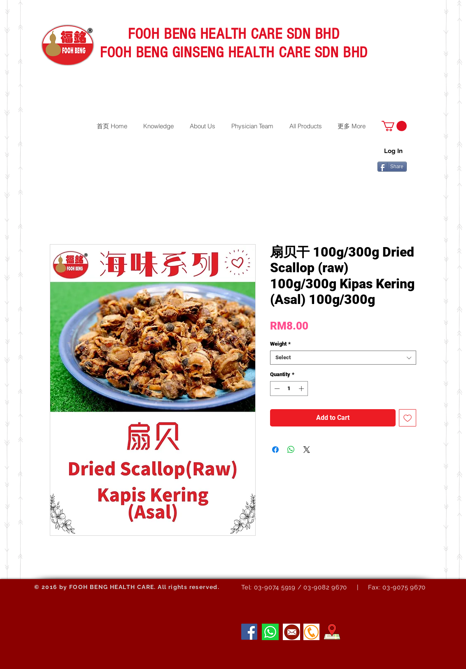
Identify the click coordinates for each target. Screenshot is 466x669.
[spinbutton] (289, 389)
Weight (280, 344)
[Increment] (302, 389)
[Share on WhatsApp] (291, 450)
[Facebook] (249, 632)
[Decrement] (276, 389)
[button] (394, 126)
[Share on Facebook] (275, 450)
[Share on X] (307, 450)
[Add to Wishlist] (407, 417)
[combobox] (343, 358)
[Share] (392, 167)
